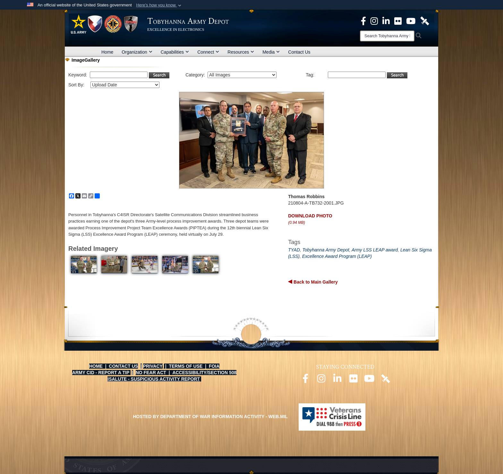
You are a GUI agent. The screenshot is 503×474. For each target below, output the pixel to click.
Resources (240, 52)
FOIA (214, 366)
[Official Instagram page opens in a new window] (374, 20)
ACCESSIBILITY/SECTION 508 (204, 372)
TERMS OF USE (185, 366)
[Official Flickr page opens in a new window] (398, 20)
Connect (208, 52)
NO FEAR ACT (151, 372)
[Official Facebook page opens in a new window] (305, 380)
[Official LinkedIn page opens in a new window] (386, 20)
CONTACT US (123, 366)
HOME (96, 366)
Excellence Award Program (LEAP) (337, 256)
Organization (137, 52)
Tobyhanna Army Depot (326, 249)
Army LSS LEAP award (375, 249)
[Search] (387, 36)
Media (271, 52)
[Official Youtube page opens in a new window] (370, 380)
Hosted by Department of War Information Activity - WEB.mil (210, 416)
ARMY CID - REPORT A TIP (100, 372)
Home (107, 52)
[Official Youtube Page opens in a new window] (410, 20)
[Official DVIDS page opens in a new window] (425, 20)
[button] (159, 5)
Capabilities (175, 52)
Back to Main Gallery (315, 282)
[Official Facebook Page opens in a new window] (363, 20)
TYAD (294, 249)
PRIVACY (153, 366)
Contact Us (299, 52)
